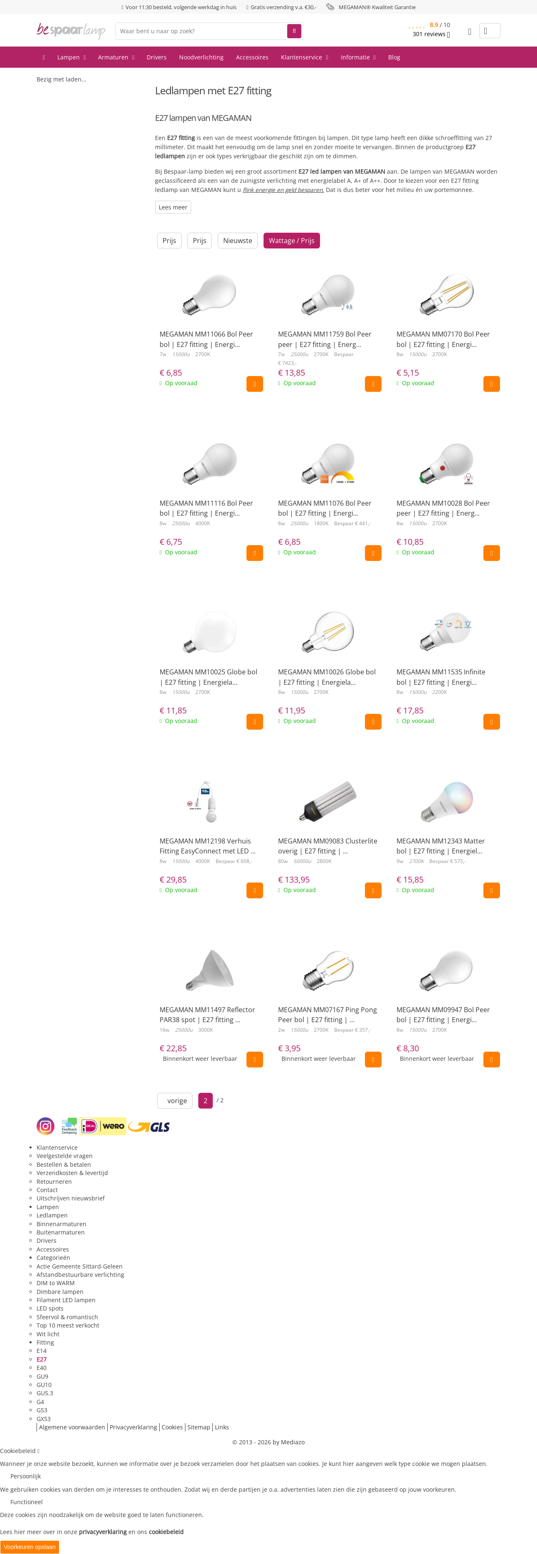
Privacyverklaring (133, 1427)
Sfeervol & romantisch (67, 1317)
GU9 (42, 1376)
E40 (42, 1368)
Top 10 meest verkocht (68, 1325)
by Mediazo (289, 1442)
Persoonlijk (25, 1476)
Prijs (169, 240)
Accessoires (252, 57)
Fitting (45, 1342)
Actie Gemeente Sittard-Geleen (80, 1266)
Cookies (172, 1427)
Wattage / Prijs (292, 240)
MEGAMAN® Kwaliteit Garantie (377, 7)
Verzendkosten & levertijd (72, 1173)
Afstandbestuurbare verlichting (80, 1275)
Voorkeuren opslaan (30, 1547)
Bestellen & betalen (64, 1164)
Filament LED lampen (66, 1300)
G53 (42, 1410)
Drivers (157, 57)
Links (222, 1427)
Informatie (358, 57)
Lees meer (173, 207)
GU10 (44, 1385)
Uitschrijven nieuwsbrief (71, 1198)
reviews (431, 34)
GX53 (44, 1419)
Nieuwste (237, 240)
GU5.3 (45, 1393)
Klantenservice (304, 57)
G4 (40, 1402)
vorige (175, 1100)
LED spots (50, 1308)
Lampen (71, 57)
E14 (42, 1351)
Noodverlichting (201, 57)
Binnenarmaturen (61, 1224)
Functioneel (26, 1502)
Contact (47, 1190)
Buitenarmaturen (61, 1232)
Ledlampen (52, 1215)
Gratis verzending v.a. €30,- (283, 7)
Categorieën (53, 1257)
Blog (394, 57)
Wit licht (48, 1334)
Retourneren (54, 1181)
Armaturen (116, 57)
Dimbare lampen (60, 1292)
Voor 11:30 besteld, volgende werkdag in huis (181, 7)
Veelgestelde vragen (65, 1156)
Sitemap (198, 1427)
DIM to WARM (56, 1283)
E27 (42, 1359)
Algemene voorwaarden (72, 1427)
